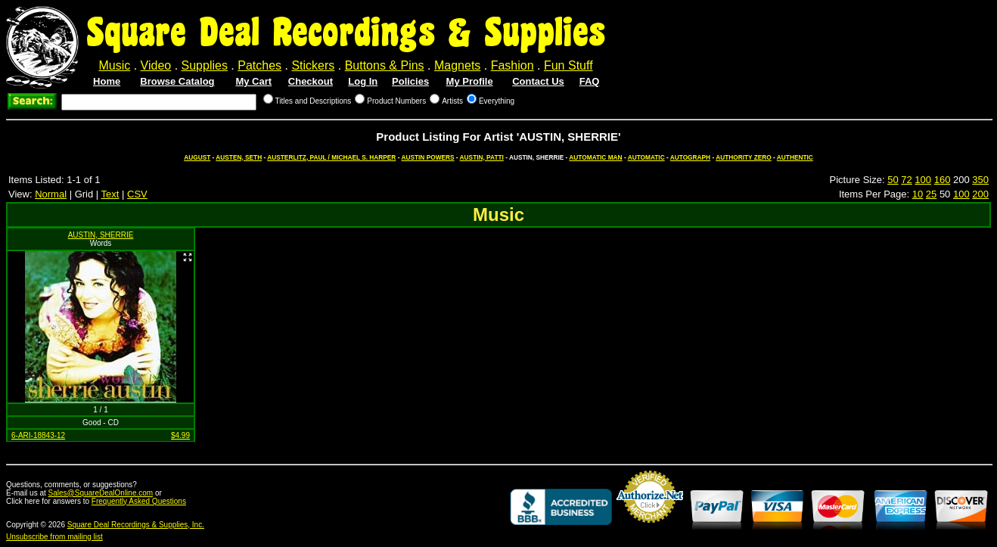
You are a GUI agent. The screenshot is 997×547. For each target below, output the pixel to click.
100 (923, 179)
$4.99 (180, 435)
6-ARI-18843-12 (38, 435)
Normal (51, 194)
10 (917, 194)
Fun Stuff (568, 65)
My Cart (253, 81)
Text (110, 194)
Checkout (310, 81)
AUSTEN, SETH (239, 157)
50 (892, 179)
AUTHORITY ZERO (744, 157)
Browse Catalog (177, 81)
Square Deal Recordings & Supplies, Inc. (135, 525)
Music (114, 65)
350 (980, 179)
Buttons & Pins (384, 65)
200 (980, 194)
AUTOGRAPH (690, 157)
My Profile (469, 81)
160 (942, 179)
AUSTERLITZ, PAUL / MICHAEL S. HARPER (331, 157)
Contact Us (538, 81)
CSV (137, 194)
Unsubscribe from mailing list (54, 537)
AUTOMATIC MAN (595, 157)
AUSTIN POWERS (427, 157)
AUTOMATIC (646, 157)
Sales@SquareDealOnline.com (101, 493)
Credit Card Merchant (649, 529)
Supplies (205, 65)
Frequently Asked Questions (139, 501)
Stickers (312, 65)
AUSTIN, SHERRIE (101, 235)
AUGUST (197, 157)
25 (931, 194)
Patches (259, 65)
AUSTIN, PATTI (482, 157)
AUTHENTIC (795, 157)
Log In (362, 81)
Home (106, 81)
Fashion (512, 65)
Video (156, 65)
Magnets (457, 65)
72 (906, 179)
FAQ (589, 81)
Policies (410, 81)
